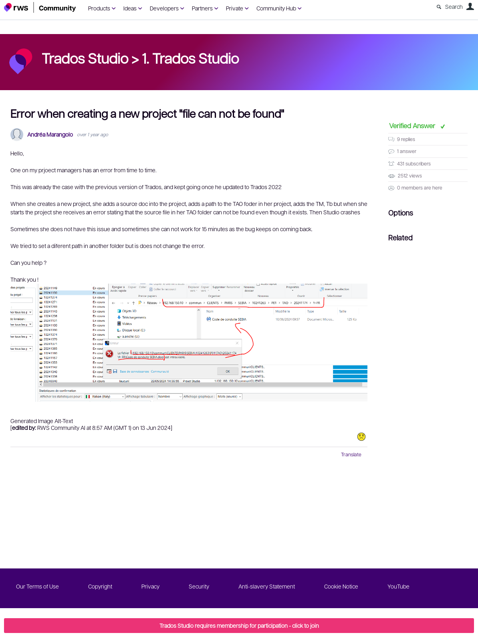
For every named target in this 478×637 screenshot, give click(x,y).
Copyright (100, 586)
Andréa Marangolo (50, 134)
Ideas (130, 8)
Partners (202, 8)
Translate (351, 454)
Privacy (150, 586)
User (470, 6)
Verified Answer (413, 125)
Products (99, 8)
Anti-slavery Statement (266, 586)
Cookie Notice (341, 586)
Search (454, 6)
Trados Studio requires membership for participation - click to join (239, 625)
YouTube (398, 586)
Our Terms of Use (37, 586)
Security (199, 586)
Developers (164, 8)
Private (234, 8)
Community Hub (276, 8)
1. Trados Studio (190, 57)
